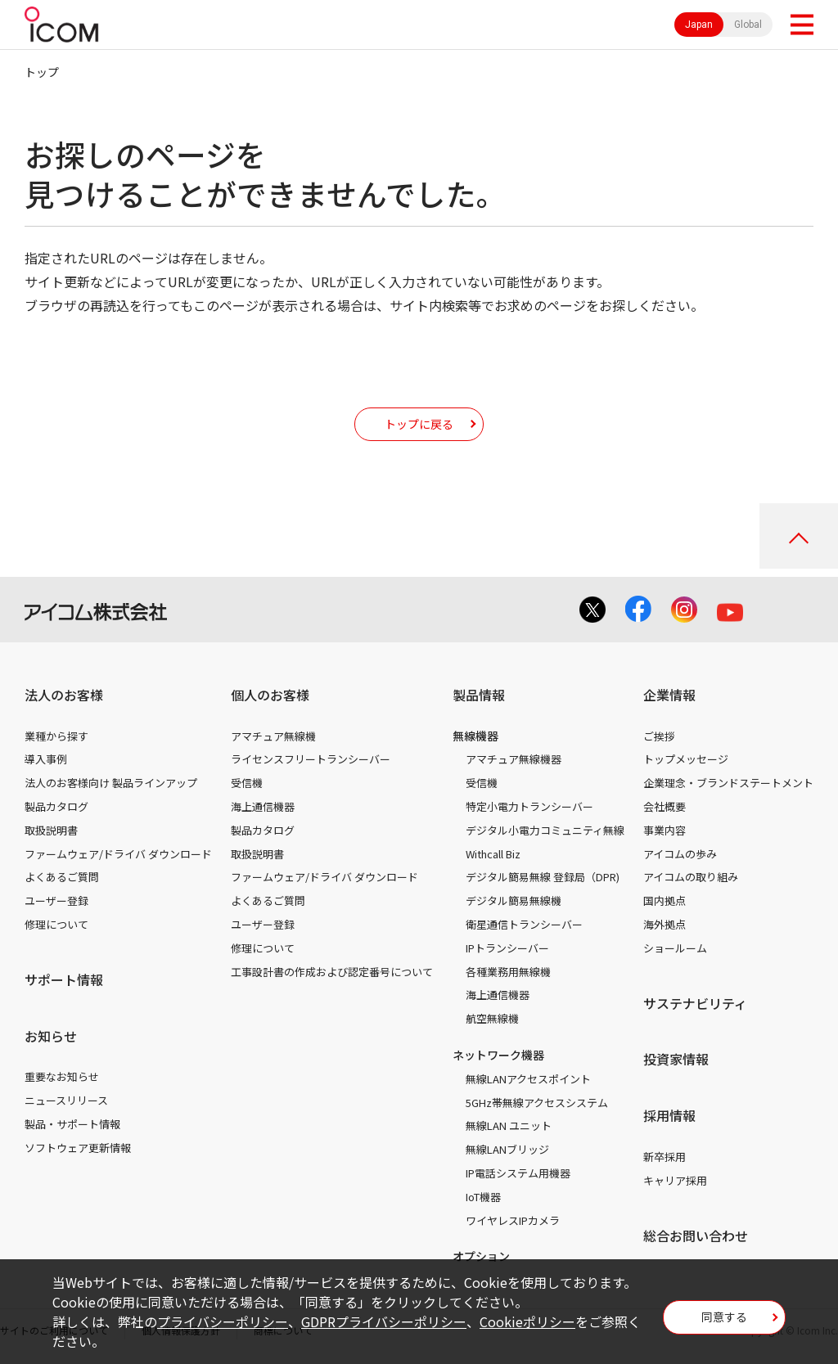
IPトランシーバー (507, 948)
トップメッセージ (685, 759)
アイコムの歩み (680, 854)
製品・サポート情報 (72, 1124)
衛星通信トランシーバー (524, 924)
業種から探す (56, 736)
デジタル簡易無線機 (513, 900)
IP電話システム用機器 (518, 1173)
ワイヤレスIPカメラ (513, 1220)
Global (748, 24)
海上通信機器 (263, 806)
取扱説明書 (51, 830)
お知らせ (51, 1036)
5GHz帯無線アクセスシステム (537, 1102)
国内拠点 (664, 900)
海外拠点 (664, 924)
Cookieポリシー (527, 1321)
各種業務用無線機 (508, 971)
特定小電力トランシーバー (529, 806)
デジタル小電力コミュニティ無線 (545, 830)
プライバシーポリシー (222, 1321)
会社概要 (664, 806)
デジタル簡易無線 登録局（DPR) (542, 877)
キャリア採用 (675, 1180)
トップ (42, 72)
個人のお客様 (270, 695)
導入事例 (46, 759)
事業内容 (664, 830)
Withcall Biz (493, 854)
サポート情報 (64, 979)
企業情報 (669, 695)
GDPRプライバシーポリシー (383, 1321)
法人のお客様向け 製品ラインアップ (111, 782)
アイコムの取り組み (690, 877)
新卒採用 (664, 1156)
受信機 (247, 782)
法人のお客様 (64, 695)
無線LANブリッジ (507, 1149)
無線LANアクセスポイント (528, 1079)
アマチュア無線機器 (513, 759)
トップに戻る (419, 424)
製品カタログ (56, 806)
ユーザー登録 (56, 900)
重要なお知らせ (62, 1076)
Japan (699, 24)
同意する (724, 1316)
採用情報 (669, 1115)
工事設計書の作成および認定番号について (332, 971)
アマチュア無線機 (273, 736)
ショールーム (675, 948)
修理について (56, 924)
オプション (481, 1256)
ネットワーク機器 (498, 1055)
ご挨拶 (659, 736)
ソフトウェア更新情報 (78, 1147)
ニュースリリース (66, 1100)
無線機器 (475, 735)
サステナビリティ (695, 1003)
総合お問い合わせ (695, 1235)
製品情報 (479, 695)
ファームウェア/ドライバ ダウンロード (118, 854)
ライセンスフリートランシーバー (310, 759)
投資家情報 (676, 1059)
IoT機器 (483, 1196)
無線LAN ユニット (509, 1125)
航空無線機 (492, 1018)
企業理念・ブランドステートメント (728, 782)
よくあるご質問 (62, 877)
